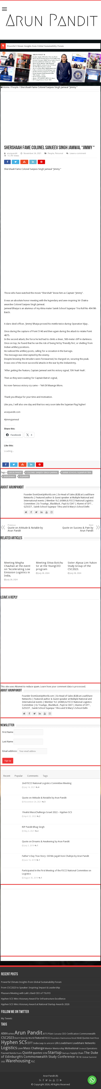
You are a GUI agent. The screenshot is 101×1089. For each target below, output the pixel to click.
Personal (59, 153)
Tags (45, 1029)
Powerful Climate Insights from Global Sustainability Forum (35, 46)
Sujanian (24, 476)
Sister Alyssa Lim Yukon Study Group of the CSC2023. (82, 819)
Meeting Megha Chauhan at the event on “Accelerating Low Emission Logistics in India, (17, 823)
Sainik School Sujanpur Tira (76, 472)
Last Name (7, 995)
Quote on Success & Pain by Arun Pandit (75, 528)
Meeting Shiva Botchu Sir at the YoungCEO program (49, 819)
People (14, 87)
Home (5, 87)
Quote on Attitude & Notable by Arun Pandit (26, 528)
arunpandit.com (12, 412)
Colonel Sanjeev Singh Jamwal (42, 472)
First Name (7, 985)
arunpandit (12, 153)
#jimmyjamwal (11, 419)
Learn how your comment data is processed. (63, 940)
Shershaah (9, 476)
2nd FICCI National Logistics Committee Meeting (47, 1036)
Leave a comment (78, 153)
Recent (6, 1029)
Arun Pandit (15, 472)
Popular (19, 1029)
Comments (32, 1029)
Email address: (24, 1004)
